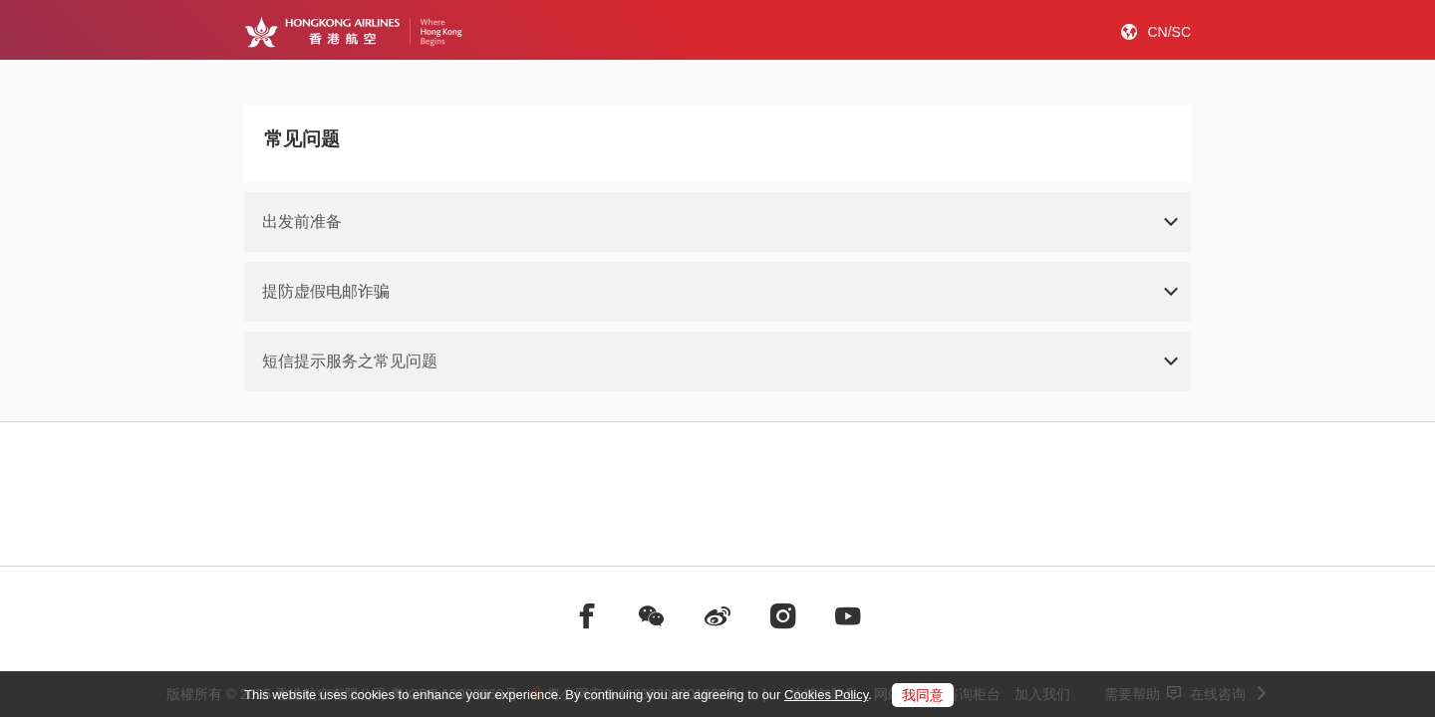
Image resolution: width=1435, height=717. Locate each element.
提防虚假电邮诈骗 (326, 291)
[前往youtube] (848, 616)
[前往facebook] (587, 616)
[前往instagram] (783, 616)
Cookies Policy (826, 694)
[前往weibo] (717, 616)
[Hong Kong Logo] (353, 32)
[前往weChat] (652, 616)
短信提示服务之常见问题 (349, 361)
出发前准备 (302, 221)
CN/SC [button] (1169, 32)
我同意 (923, 695)
